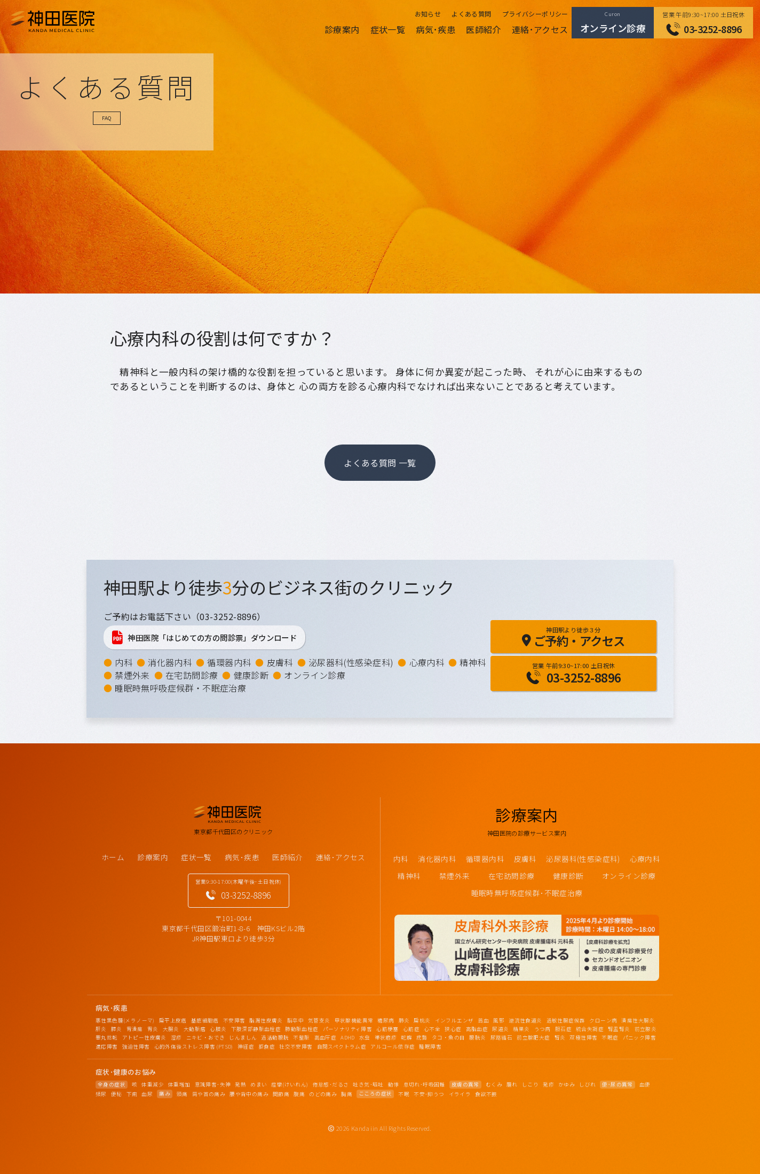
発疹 (548, 1084)
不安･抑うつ (429, 1094)
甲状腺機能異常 (354, 1020)
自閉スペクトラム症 (342, 1046)
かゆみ (566, 1084)
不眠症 (609, 1037)
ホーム (112, 857)
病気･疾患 (435, 29)
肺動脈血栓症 (301, 1029)
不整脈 (301, 1037)
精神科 (473, 662)
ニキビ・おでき (205, 1037)
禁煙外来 (132, 675)
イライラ (460, 1094)
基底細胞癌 (205, 1020)
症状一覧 (388, 29)
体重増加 (179, 1084)
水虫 (364, 1037)
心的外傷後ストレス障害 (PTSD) (193, 1046)
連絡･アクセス (540, 29)
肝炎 (101, 1029)
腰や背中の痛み (248, 1094)
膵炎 (116, 1029)
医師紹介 (483, 29)
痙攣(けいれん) (289, 1084)
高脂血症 (477, 1029)
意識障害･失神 (213, 1084)
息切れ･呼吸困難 (424, 1084)
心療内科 (427, 662)
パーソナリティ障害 (348, 1029)
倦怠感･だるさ (331, 1084)
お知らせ (428, 13)
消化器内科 (170, 662)
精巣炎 (521, 1029)
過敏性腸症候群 (566, 1020)
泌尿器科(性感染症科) (350, 662)
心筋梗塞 (387, 1029)
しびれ (587, 1084)
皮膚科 (280, 662)
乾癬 (406, 1037)
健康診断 (251, 675)
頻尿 (101, 1094)
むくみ (494, 1084)
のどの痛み (323, 1094)
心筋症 (411, 1029)
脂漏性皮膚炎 (265, 1020)
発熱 (240, 1084)
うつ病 (542, 1029)
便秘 (116, 1094)
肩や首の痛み (208, 1094)
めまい (258, 1084)
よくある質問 (471, 13)
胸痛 (346, 1094)
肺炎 (404, 1020)
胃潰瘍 (134, 1029)
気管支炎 (319, 1020)
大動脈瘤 (195, 1029)
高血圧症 (325, 1037)
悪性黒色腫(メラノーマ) (125, 1020)
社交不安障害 (295, 1046)
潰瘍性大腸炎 (637, 1020)
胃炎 (153, 1029)
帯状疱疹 (386, 1037)
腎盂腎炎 (619, 1029)
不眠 (403, 1094)
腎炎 (560, 1037)
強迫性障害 (136, 1046)
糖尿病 (385, 1020)
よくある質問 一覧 (380, 462)
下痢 (132, 1094)
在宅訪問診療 (191, 675)
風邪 (498, 1020)
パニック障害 (639, 1037)
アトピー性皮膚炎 (144, 1037)
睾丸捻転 (107, 1037)
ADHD (348, 1037)
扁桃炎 (422, 1020)
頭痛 (182, 1094)
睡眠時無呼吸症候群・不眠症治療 (180, 688)
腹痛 (299, 1094)
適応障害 (107, 1046)
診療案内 (342, 29)
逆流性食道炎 (525, 1020)
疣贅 (422, 1037)
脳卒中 (295, 1020)
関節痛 (281, 1094)
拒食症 (266, 1046)
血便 (645, 1084)
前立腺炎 (646, 1029)
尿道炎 (500, 1029)
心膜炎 (218, 1029)
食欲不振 (486, 1094)
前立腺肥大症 (533, 1037)
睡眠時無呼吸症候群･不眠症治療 (527, 892)
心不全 (432, 1029)
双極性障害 (583, 1037)
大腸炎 (171, 1029)
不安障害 (234, 1020)
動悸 (393, 1084)
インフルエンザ (454, 1020)
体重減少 (152, 1084)
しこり (530, 1084)
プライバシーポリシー (535, 13)
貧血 (483, 1020)
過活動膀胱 (275, 1037)
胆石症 (563, 1029)
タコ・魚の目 (448, 1037)
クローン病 (603, 1020)
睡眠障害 (430, 1046)
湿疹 (176, 1037)
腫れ (512, 1084)
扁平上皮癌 (173, 1020)
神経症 (246, 1046)
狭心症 (453, 1029)
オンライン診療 (314, 675)
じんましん (243, 1037)
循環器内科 (229, 662)
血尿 (147, 1094)
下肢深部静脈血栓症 (256, 1029)
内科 (123, 662)
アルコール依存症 (392, 1046)
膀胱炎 (477, 1037)
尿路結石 (501, 1037)
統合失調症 (590, 1029)
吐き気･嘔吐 (368, 1084)
